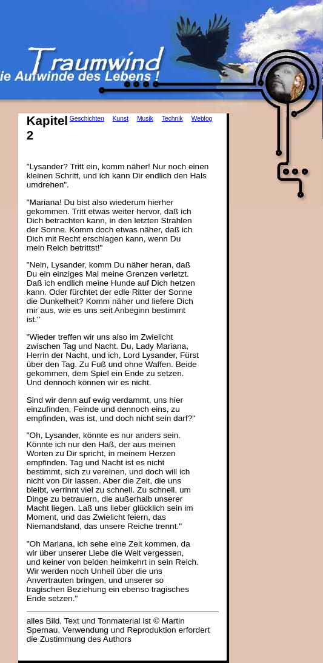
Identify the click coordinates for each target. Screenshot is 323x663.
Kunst (120, 118)
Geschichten (87, 118)
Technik (172, 118)
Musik (145, 118)
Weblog (202, 118)
